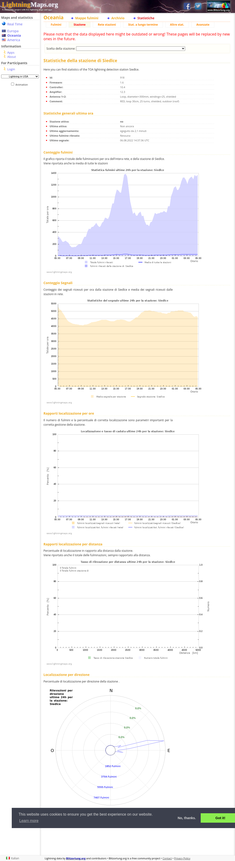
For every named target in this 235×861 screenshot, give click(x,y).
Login (11, 69)
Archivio (118, 18)
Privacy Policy (182, 858)
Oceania (14, 35)
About (11, 57)
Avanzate (202, 25)
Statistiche (145, 18)
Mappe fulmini (86, 18)
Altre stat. (177, 25)
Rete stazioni (107, 25)
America (13, 40)
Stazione (80, 25)
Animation (23, 84)
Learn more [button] (29, 821)
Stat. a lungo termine (143, 25)
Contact (167, 858)
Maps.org (30, 4)
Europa (13, 31)
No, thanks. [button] (187, 818)
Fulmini (56, 25)
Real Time (15, 24)
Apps (10, 52)
